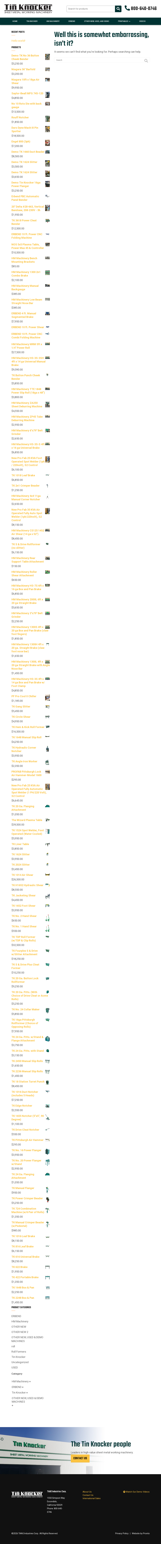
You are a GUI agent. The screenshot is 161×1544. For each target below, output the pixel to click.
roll (13, 1346)
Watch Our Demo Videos (137, 1492)
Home (14, 21)
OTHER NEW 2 (19, 1332)
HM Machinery (53, 21)
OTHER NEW (18, 1326)
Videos (142, 21)
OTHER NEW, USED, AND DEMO (96, 21)
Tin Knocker (31, 21)
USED (14, 1367)
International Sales (91, 1498)
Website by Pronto (141, 1533)
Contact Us (80, 1458)
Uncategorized (20, 1362)
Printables (124, 21)
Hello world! (18, 40)
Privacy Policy (123, 1533)
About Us (87, 1492)
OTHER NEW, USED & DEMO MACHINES (27, 1339)
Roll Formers (18, 1351)
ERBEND (72, 21)
